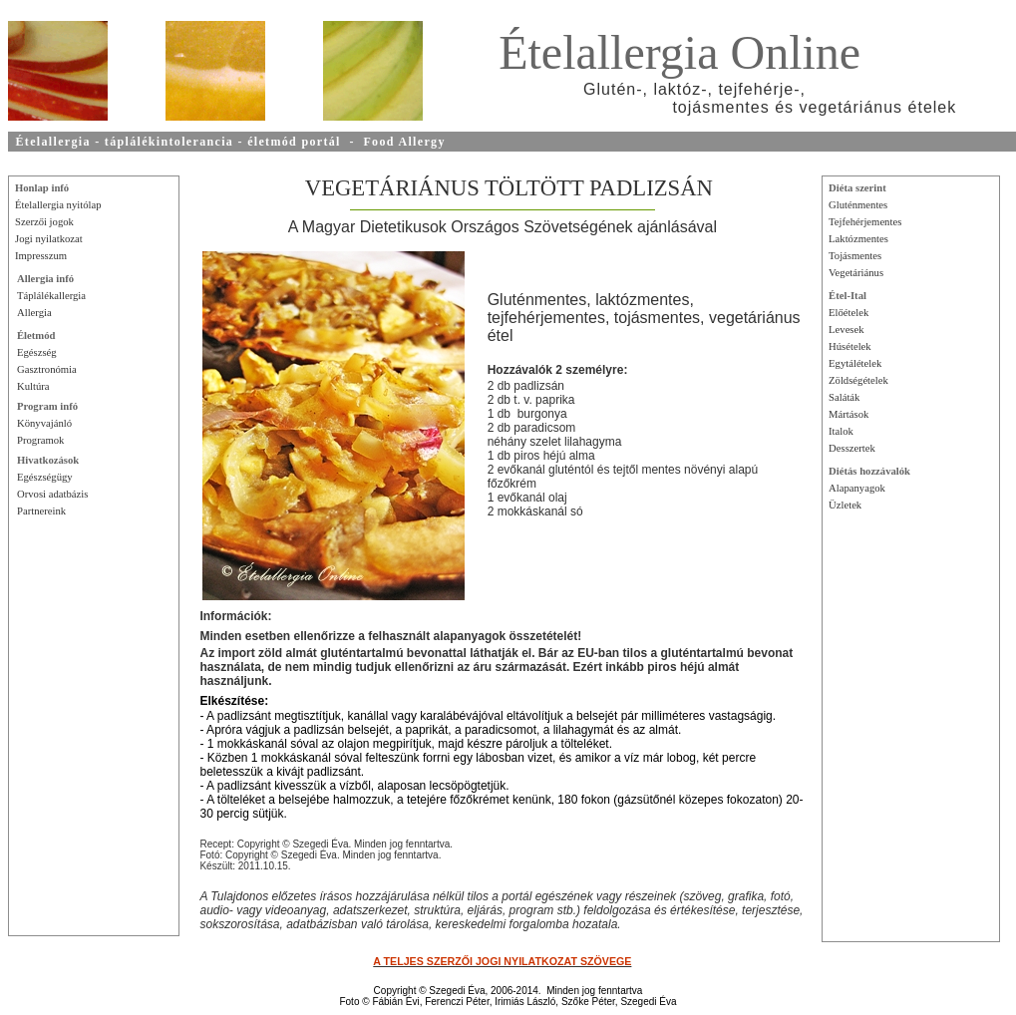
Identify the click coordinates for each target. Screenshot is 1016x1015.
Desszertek (852, 448)
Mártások (848, 414)
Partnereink (41, 511)
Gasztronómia (47, 369)
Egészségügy (45, 477)
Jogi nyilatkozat (49, 238)
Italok (841, 431)
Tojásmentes (855, 255)
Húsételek (850, 346)
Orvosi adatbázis (52, 494)
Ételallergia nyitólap (58, 204)
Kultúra (33, 386)
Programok (40, 440)
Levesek (846, 329)
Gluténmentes (858, 204)
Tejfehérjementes (865, 221)
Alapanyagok (857, 488)
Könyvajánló (44, 423)
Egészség (37, 352)
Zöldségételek (858, 380)
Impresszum (41, 255)
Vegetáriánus (856, 272)
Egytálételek (855, 363)
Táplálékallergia (51, 295)
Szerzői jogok (44, 221)
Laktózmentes (858, 238)
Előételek (848, 312)
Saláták (844, 397)
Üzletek (845, 505)
